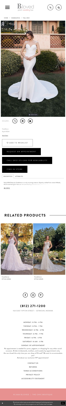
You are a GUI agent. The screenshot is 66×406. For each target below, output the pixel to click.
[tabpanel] (33, 69)
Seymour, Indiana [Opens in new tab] (44, 311)
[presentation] (17, 249)
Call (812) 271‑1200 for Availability (27, 160)
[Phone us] (50, 7)
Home (6, 18)
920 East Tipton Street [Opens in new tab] (23, 311)
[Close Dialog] (2, 403)
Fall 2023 (26, 18)
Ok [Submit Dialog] (63, 403)
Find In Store (15, 169)
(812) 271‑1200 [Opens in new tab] (33, 306)
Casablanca (15, 18)
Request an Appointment (21, 151)
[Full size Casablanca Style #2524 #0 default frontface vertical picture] (33, 69)
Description (7, 176)
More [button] (7, 188)
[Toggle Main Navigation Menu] (7, 7)
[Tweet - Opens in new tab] (14, 121)
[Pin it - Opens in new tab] (22, 121)
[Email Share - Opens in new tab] (30, 121)
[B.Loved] (25, 7)
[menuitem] (25, 295)
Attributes (19, 176)
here (51, 404)
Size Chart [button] (5, 135)
